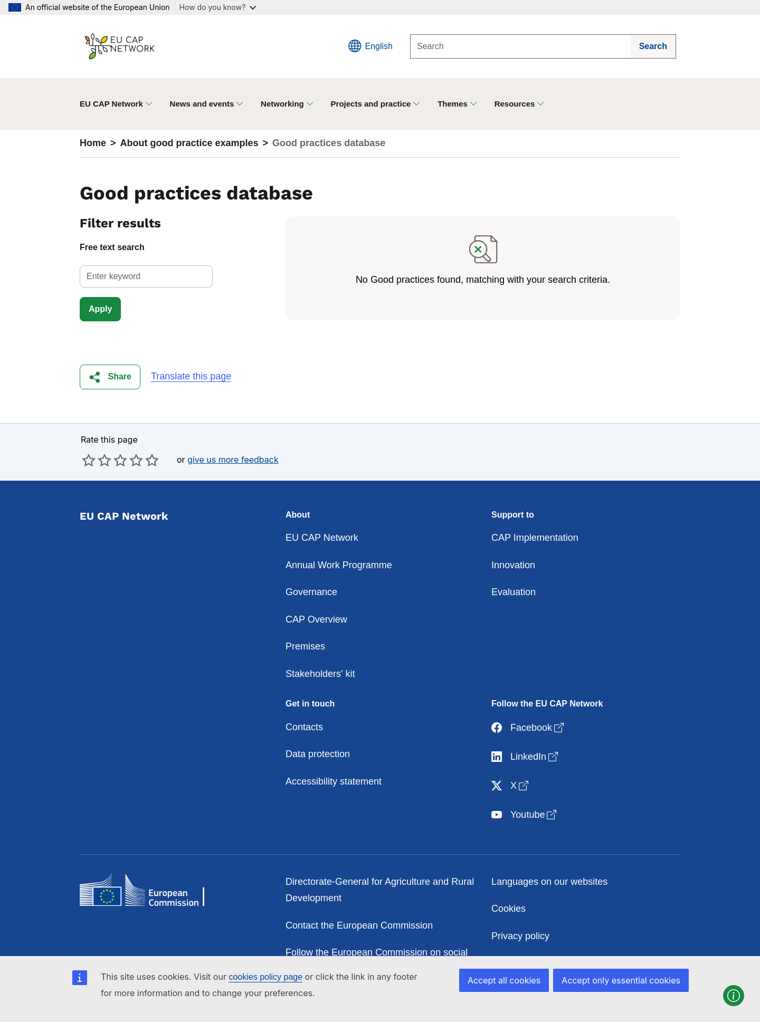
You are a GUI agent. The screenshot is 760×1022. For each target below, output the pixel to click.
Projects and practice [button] (371, 103)
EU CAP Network (322, 537)
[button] (110, 377)
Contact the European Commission (359, 925)
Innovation (513, 565)
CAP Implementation (534, 537)
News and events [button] (202, 103)
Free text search (112, 247)
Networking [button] (282, 103)
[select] (146, 276)
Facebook (528, 728)
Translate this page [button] (191, 376)
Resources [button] (515, 103)
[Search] (520, 46)
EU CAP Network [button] (111, 103)
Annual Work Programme (339, 565)
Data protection (318, 754)
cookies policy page (265, 976)
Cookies (508, 908)
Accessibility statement (334, 781)
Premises (305, 646)
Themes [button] (453, 103)
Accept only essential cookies (621, 980)
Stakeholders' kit (320, 673)
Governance (311, 592)
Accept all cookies (504, 980)
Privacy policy (520, 936)
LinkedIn (525, 757)
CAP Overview (316, 619)
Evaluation (513, 592)
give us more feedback (233, 459)
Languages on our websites (549, 881)
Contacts (304, 727)
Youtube (524, 815)
